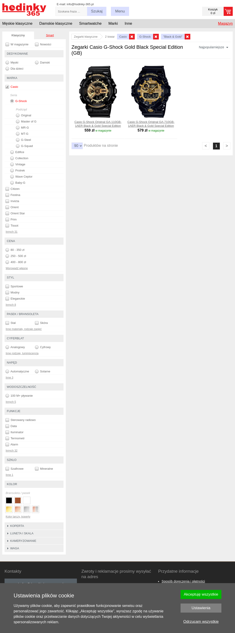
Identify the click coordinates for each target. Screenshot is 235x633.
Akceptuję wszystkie (201, 594)
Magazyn (225, 23)
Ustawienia (200, 608)
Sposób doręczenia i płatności (183, 581)
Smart (50, 35)
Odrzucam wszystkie (201, 621)
